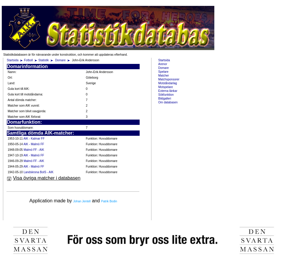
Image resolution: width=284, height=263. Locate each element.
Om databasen (168, 102)
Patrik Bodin (109, 201)
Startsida (12, 60)
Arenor (162, 64)
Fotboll (28, 60)
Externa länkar (167, 90)
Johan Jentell (82, 201)
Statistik (43, 60)
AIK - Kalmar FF (34, 138)
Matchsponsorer (168, 79)
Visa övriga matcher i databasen (43, 178)
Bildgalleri (164, 98)
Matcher (163, 75)
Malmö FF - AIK (34, 149)
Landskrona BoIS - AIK (38, 172)
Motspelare (165, 87)
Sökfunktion (166, 94)
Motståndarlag (167, 83)
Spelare (163, 71)
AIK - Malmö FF (33, 144)
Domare (60, 60)
